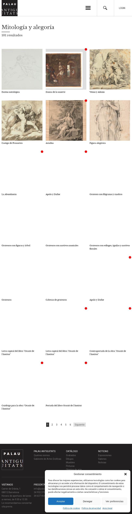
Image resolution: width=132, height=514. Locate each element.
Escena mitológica (11, 92)
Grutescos (6, 300)
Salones (102, 459)
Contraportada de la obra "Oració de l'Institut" (108, 352)
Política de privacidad (91, 508)
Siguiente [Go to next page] (80, 424)
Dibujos (69, 459)
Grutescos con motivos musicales (62, 245)
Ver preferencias (114, 501)
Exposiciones (105, 455)
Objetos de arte (74, 469)
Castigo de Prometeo (12, 143)
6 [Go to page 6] (70, 424)
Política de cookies (71, 508)
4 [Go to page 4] (61, 424)
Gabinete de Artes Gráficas (47, 459)
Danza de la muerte (55, 92)
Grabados (71, 455)
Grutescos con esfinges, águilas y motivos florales (110, 247)
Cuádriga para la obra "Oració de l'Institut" (18, 407)
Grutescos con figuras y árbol (16, 245)
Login (122, 8)
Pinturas (70, 466)
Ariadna (50, 143)
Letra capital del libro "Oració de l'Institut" (18, 352)
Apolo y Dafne (53, 194)
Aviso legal (107, 508)
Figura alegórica (98, 143)
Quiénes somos (42, 455)
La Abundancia (9, 194)
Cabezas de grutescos (56, 300)
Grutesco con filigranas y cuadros (106, 194)
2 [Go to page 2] (52, 424)
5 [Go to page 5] (65, 424)
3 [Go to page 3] (56, 424)
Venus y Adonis (97, 92)
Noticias (102, 462)
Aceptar (61, 501)
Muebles (70, 462)
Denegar (87, 501)
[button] (125, 474)
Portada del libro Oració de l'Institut (64, 405)
